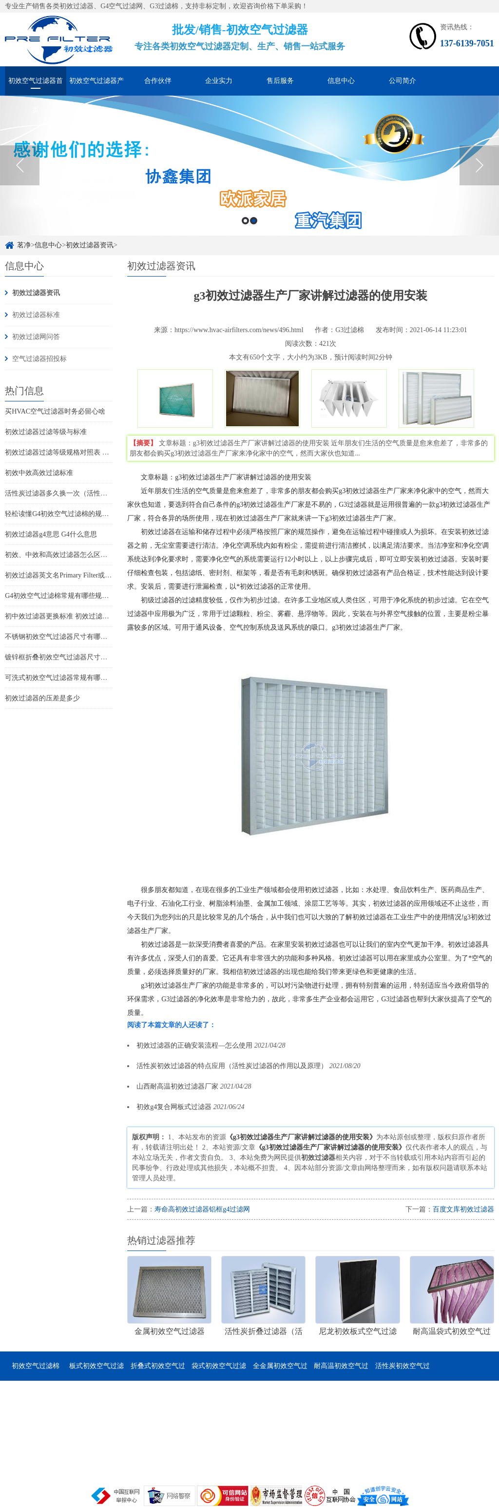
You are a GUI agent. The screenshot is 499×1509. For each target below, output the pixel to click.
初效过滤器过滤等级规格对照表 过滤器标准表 (74, 452)
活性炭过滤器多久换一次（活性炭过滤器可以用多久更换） (93, 493)
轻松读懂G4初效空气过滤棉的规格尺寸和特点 (74, 513)
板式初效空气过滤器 (96, 1371)
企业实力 (218, 80)
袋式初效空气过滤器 (219, 1371)
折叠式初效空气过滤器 (158, 1371)
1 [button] (245, 220)
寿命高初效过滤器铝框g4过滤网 (202, 1209)
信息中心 (341, 80)
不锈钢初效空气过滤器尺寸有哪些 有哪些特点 (74, 636)
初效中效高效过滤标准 (39, 473)
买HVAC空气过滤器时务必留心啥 (55, 411)
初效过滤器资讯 (90, 245)
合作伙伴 (158, 80)
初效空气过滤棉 (35, 1366)
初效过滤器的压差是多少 (42, 698)
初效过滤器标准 (36, 314)
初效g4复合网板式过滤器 (173, 1107)
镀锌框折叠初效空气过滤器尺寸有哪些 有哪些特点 (81, 657)
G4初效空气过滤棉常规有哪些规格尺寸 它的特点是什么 (88, 595)
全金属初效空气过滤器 (280, 1371)
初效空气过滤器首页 (35, 86)
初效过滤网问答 (36, 336)
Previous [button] (19, 165)
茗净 (24, 245)
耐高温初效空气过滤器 (341, 1371)
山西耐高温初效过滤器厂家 (177, 1086)
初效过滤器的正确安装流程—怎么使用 (194, 1045)
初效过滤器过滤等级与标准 (46, 432)
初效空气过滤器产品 (96, 86)
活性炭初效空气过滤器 (402, 1371)
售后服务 (280, 80)
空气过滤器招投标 (39, 358)
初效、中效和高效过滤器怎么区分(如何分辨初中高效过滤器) (96, 554)
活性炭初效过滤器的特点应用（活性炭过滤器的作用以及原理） (231, 1066)
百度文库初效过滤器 (463, 1209)
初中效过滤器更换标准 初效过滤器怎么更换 (70, 616)
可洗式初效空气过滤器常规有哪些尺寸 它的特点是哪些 (88, 677)
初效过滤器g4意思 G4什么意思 (51, 534)
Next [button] (479, 165)
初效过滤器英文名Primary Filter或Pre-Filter (68, 575)
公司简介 (402, 80)
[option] (249, 166)
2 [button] (253, 220)
